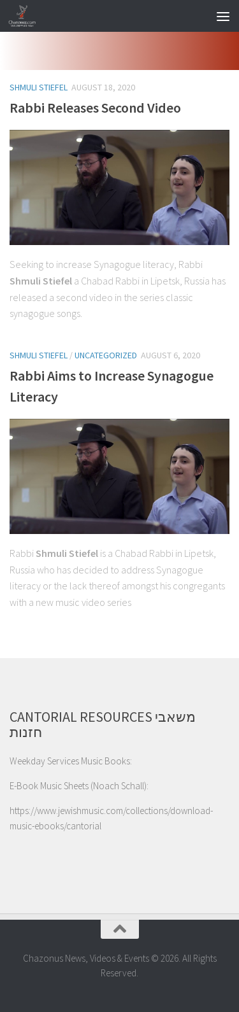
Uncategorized (106, 355)
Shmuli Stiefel (39, 87)
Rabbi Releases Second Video (95, 107)
